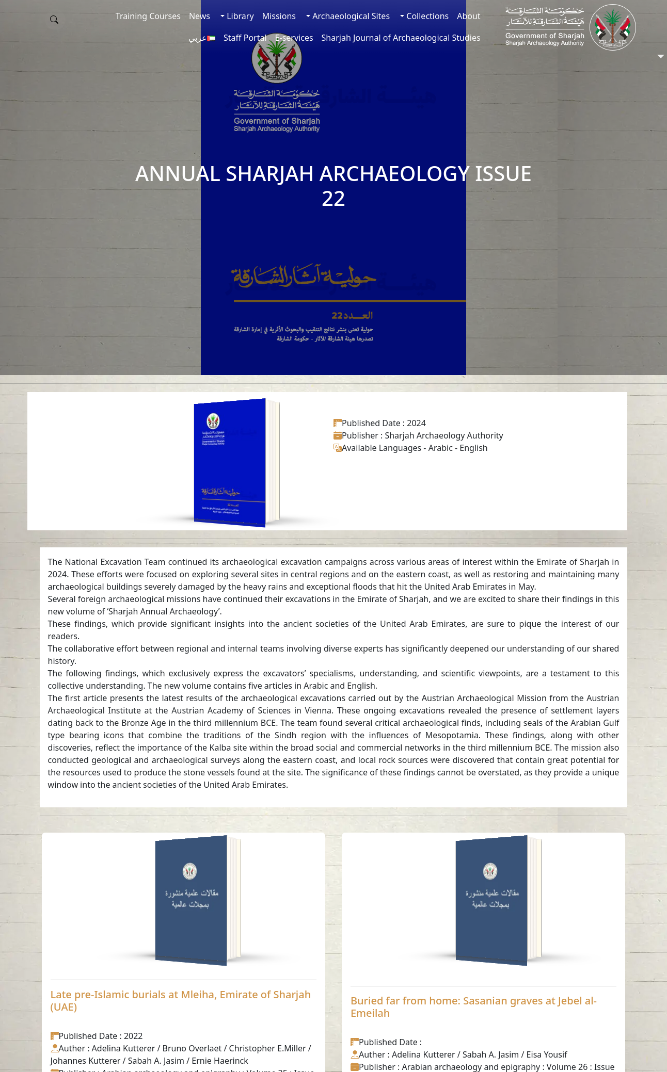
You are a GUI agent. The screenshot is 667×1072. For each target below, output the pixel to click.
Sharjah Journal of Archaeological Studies (401, 37)
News (199, 16)
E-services (294, 37)
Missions (279, 16)
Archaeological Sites (350, 16)
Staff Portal (245, 37)
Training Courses (148, 16)
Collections (426, 16)
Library (239, 16)
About (468, 16)
